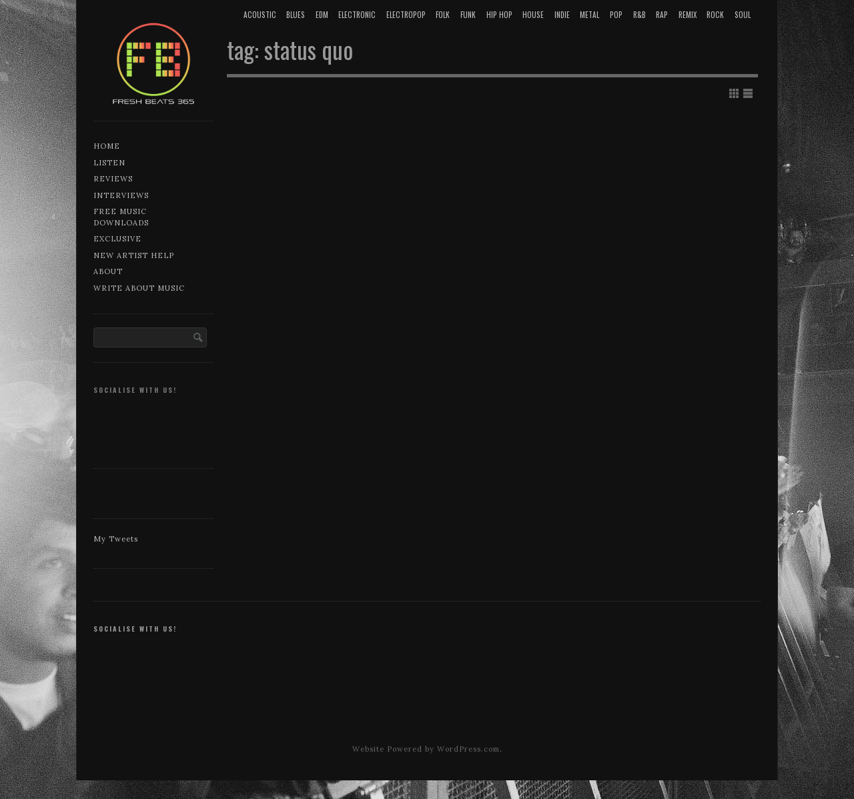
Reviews (113, 178)
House (533, 14)
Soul (743, 14)
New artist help (133, 255)
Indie (562, 14)
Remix (688, 14)
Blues (295, 14)
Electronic (357, 14)
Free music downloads (121, 217)
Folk (443, 14)
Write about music (139, 288)
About (108, 271)
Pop (616, 14)
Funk (468, 14)
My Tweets (115, 539)
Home (106, 146)
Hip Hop (499, 14)
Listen (109, 162)
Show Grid (734, 93)
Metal (589, 14)
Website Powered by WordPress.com (426, 749)
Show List (748, 93)
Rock (715, 14)
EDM (322, 14)
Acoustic (260, 14)
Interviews (121, 195)
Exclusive (117, 238)
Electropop (406, 14)
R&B (639, 14)
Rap (662, 14)
